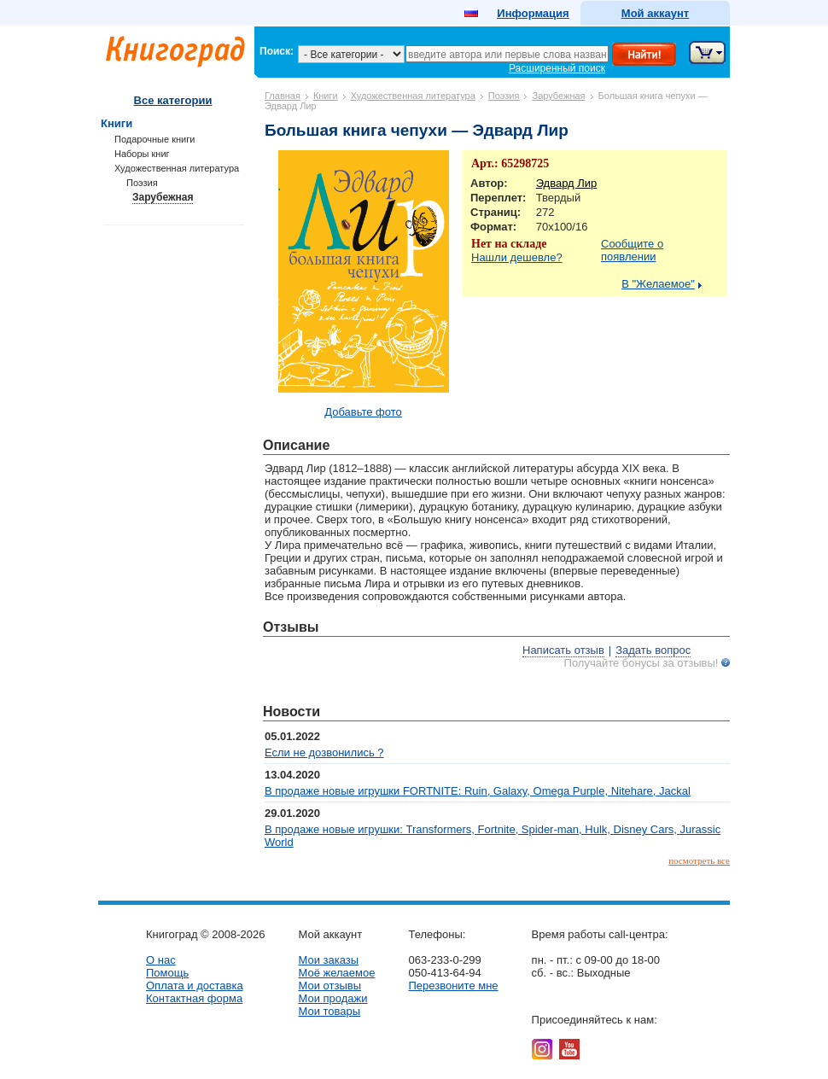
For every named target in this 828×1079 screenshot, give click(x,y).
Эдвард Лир (567, 183)
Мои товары (329, 1011)
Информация (533, 13)
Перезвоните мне (453, 985)
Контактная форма (194, 998)
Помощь (167, 972)
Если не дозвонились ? (324, 752)
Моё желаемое (336, 972)
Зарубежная (558, 95)
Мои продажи (332, 998)
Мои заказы (328, 960)
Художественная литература (413, 95)
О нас (161, 960)
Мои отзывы (329, 985)
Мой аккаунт (655, 13)
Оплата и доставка (194, 985)
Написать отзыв (563, 650)
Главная (282, 95)
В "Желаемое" (658, 283)
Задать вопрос (653, 650)
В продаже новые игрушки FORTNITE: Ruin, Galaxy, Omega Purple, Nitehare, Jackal (478, 790)
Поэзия (504, 95)
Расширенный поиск (557, 68)
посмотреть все (699, 860)
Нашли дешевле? (517, 257)
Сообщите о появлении (632, 250)
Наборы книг (142, 154)
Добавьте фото (363, 411)
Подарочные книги (154, 139)
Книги (325, 95)
